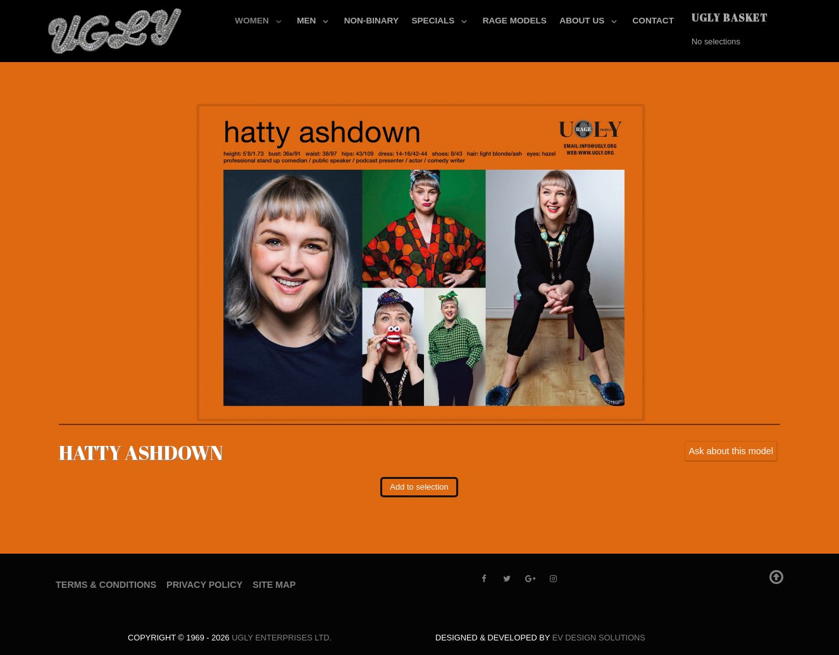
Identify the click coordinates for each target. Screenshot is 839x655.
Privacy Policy (204, 585)
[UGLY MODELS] (115, 28)
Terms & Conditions (106, 585)
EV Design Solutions (598, 637)
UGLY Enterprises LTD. (282, 637)
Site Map (273, 585)
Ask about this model (730, 451)
